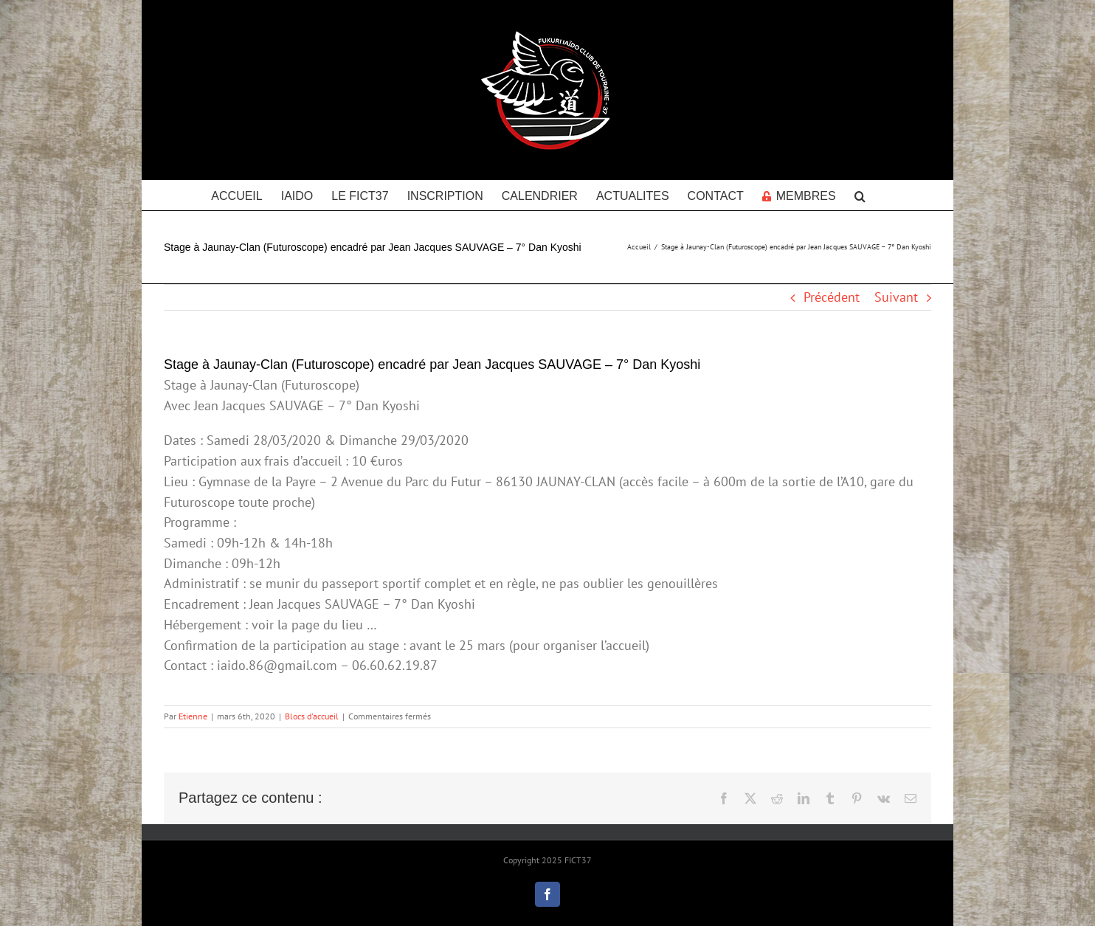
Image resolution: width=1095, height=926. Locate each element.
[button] (860, 195)
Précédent (832, 296)
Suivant (896, 296)
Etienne (193, 716)
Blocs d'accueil (312, 716)
